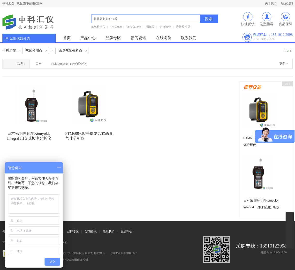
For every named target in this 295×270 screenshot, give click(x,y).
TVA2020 (116, 27)
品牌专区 (113, 38)
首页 (67, 38)
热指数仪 (165, 27)
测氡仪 (150, 27)
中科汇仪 (8, 3)
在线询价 (163, 38)
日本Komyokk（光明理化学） (70, 64)
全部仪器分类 (20, 38)
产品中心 (88, 38)
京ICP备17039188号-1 (124, 253)
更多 (282, 63)
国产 (38, 64)
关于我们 (271, 3)
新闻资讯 (138, 38)
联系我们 (287, 3)
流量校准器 (183, 27)
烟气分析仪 (134, 27)
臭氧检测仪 (98, 27)
